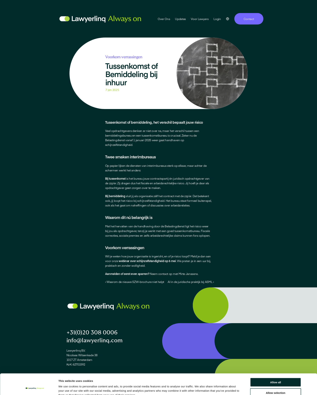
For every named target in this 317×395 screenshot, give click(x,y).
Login (217, 19)
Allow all (275, 328)
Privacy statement (76, 387)
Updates (180, 19)
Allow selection (275, 339)
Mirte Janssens (188, 274)
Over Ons (164, 19)
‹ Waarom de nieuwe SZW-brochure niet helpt (134, 282)
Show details (198, 352)
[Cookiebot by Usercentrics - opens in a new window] (34, 353)
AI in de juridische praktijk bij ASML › (191, 282)
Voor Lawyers (199, 19)
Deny (275, 349)
